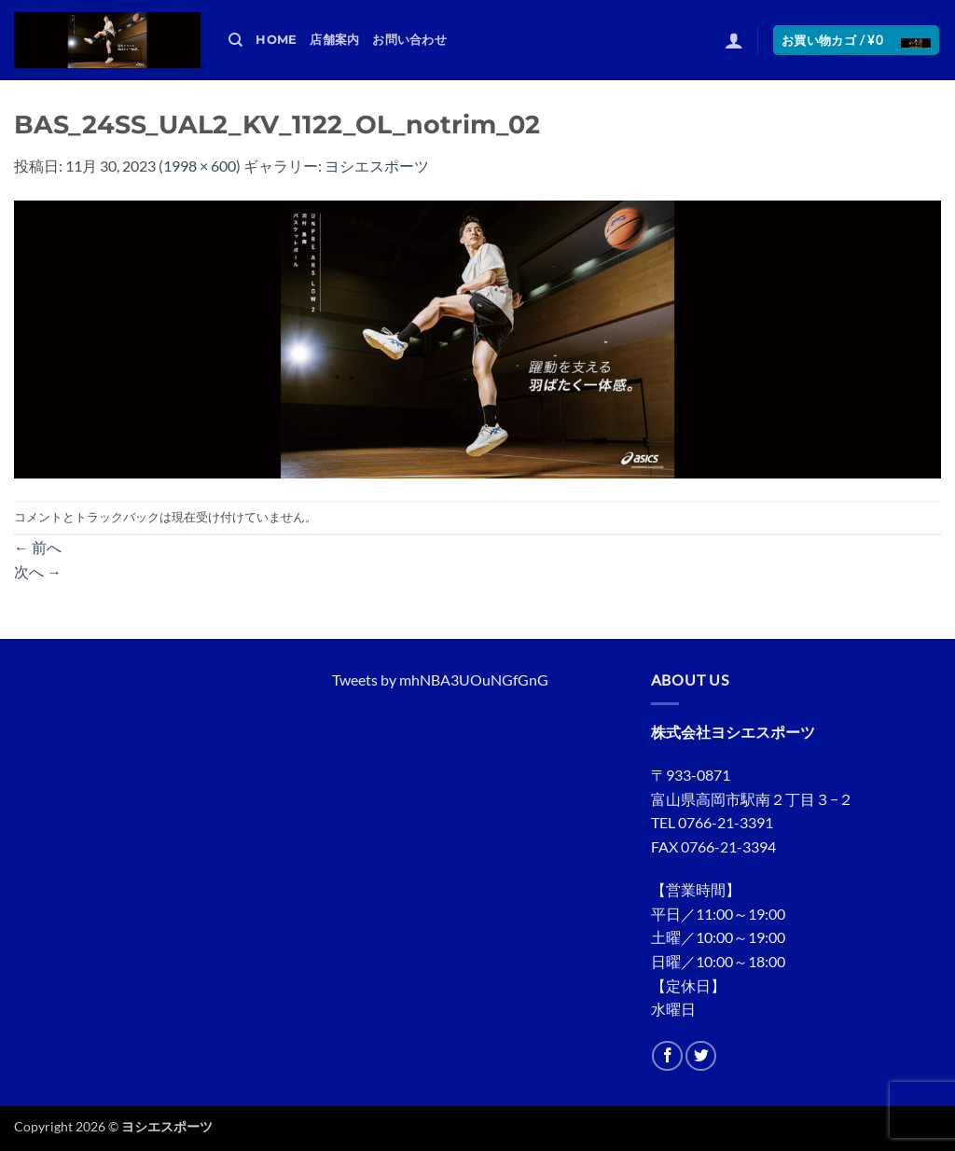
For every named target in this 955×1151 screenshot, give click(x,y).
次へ (38, 571)
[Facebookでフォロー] (667, 1056)
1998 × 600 (199, 165)
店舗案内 (334, 40)
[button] (734, 40)
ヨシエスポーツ (377, 165)
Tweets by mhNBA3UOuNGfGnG (440, 679)
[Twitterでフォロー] (700, 1056)
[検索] (235, 40)
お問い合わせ (409, 40)
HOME (276, 40)
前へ (38, 547)
